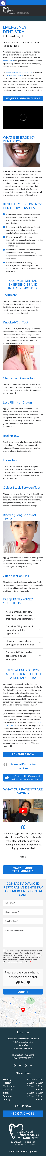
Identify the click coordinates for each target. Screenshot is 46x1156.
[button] (3, 3)
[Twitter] (20, 1065)
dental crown (8, 60)
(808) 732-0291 (26, 1054)
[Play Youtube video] (23, 810)
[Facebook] (15, 1065)
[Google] (26, 1065)
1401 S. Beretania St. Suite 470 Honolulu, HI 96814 (23, 1045)
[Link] (15, 10)
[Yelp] (31, 1065)
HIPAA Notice (15, 1151)
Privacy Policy (30, 1151)
